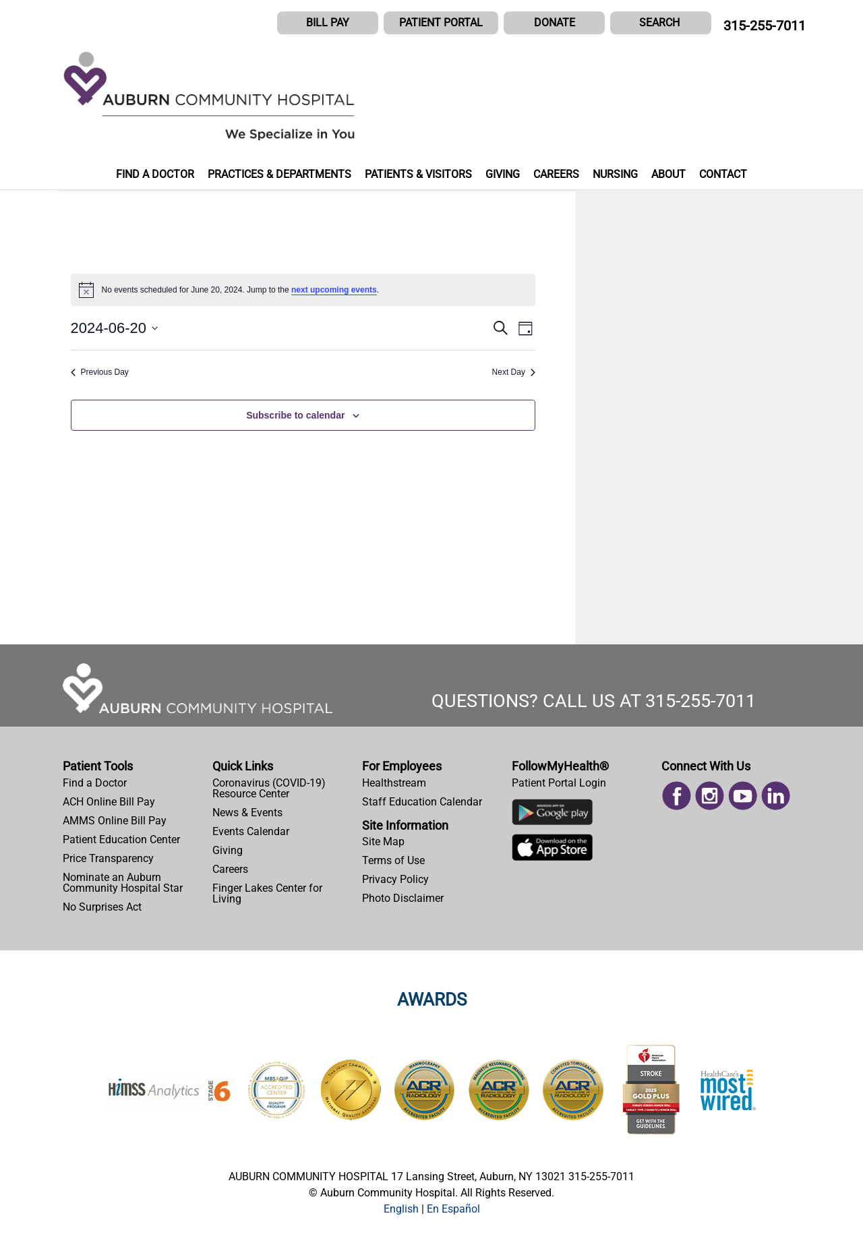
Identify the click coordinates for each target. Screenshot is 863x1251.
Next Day (513, 372)
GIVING (502, 174)
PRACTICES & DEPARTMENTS (279, 174)
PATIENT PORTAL (441, 22)
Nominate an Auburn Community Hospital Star (123, 882)
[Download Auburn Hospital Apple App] (552, 851)
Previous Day (100, 372)
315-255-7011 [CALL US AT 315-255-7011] (764, 26)
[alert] (303, 290)
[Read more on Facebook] (676, 794)
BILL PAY (327, 22)
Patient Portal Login (559, 782)
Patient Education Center (121, 839)
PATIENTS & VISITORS (418, 174)
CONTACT (723, 174)
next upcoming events (334, 290)
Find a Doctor (95, 782)
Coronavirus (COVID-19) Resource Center (269, 788)
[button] (661, 23)
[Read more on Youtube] (742, 794)
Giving (227, 850)
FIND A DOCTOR (155, 174)
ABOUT (668, 174)
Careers (230, 869)
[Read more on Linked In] (776, 794)
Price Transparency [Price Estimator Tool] (108, 858)
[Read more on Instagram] (709, 794)
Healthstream (394, 782)
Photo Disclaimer (403, 898)
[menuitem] (132, 783)
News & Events (247, 812)
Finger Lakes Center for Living (267, 893)
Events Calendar (250, 831)
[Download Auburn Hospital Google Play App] (552, 815)
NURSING (615, 174)
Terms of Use (393, 860)
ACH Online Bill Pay (109, 801)
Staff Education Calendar (422, 801)
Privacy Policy (395, 879)
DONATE (554, 22)
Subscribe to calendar (295, 415)
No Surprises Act (102, 907)
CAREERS (556, 174)
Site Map (383, 841)
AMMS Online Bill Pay (115, 820)
